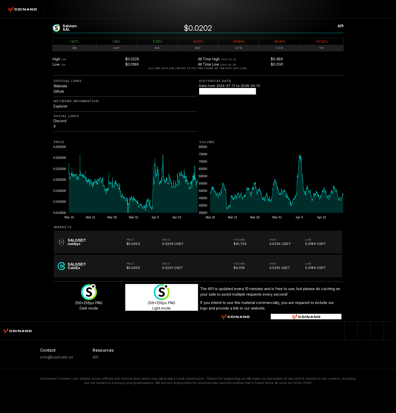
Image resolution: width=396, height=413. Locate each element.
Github (59, 91)
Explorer (61, 106)
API (340, 26)
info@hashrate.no (56, 357)
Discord (60, 121)
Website (60, 86)
